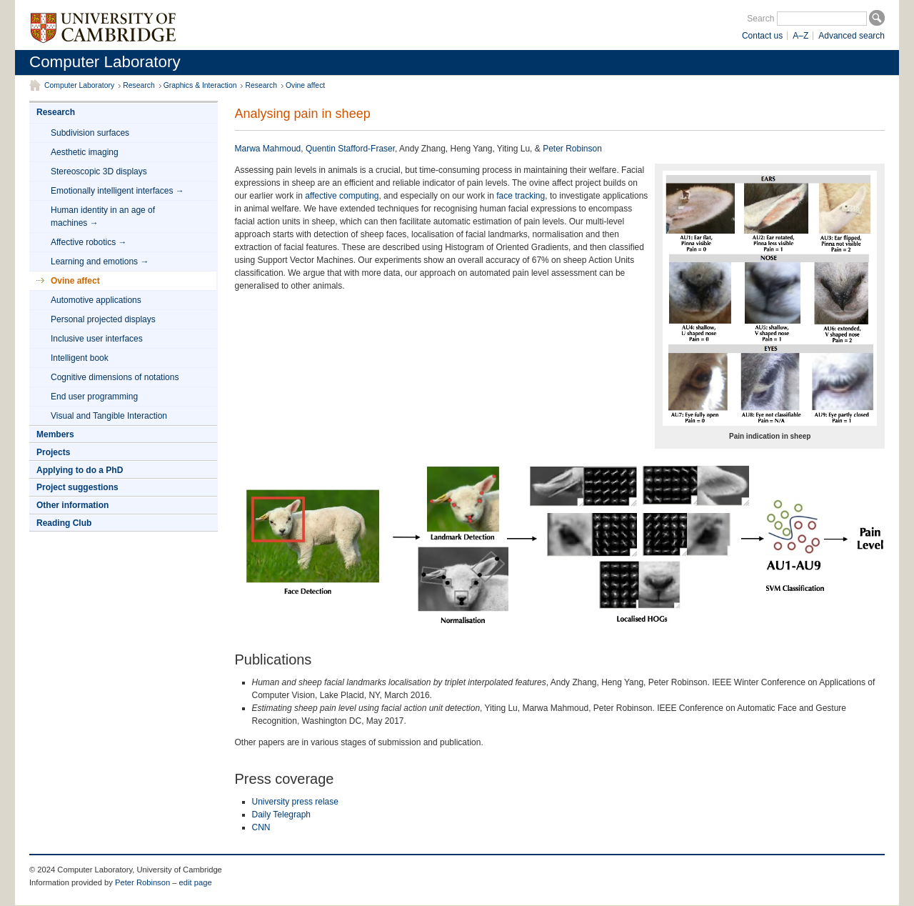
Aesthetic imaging (85, 152)
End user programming (94, 397)
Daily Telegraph (281, 815)
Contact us (762, 36)
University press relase (295, 802)
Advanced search (851, 36)
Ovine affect (305, 85)
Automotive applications (96, 300)
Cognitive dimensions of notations (115, 377)
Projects (53, 452)
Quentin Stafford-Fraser (350, 149)
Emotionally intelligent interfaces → (117, 191)
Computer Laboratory (105, 62)
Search (760, 19)
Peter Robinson (572, 149)
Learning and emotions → (100, 262)
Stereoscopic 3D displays (99, 171)
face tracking (520, 196)
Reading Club (63, 523)
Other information (72, 505)
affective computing (341, 196)
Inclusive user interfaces (97, 339)
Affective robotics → (89, 242)
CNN (261, 827)
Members (55, 434)
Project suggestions (77, 487)
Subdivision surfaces (90, 133)
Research (138, 85)
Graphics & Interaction (200, 85)
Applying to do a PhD (79, 470)
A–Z (800, 36)
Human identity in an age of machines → (103, 216)
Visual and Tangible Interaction (109, 416)
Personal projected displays (103, 319)
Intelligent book (80, 358)
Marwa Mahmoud (268, 149)
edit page (195, 882)
